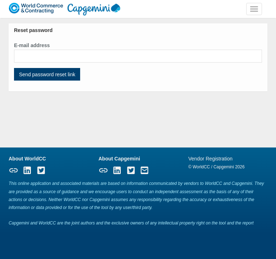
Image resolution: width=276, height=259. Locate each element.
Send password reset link (47, 74)
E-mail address (32, 45)
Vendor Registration (210, 159)
